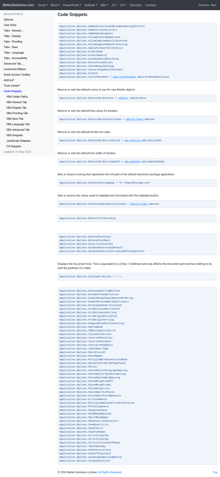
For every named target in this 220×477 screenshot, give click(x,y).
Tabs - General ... (14, 30)
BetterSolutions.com (18, 5)
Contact (150, 5)
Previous (203, 5)
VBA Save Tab (14, 118)
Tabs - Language (14, 52)
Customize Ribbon (15, 69)
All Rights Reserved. (110, 472)
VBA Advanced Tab (18, 129)
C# (122, 5)
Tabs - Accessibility (15, 58)
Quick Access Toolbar (17, 74)
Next (213, 5)
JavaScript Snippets (18, 140)
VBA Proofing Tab (17, 113)
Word (54, 5)
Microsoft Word (13, 14)
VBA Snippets (14, 135)
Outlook (89, 5)
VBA (103, 5)
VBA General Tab (16, 102)
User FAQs (10, 25)
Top (215, 472)
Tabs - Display (12, 36)
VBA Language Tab (18, 124)
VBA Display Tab (16, 107)
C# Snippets (13, 146)
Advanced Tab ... (14, 63)
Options (8, 19)
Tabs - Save (11, 47)
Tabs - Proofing (13, 41)
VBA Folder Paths (17, 96)
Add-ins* (9, 80)
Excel (41, 5)
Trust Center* (12, 85)
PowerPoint (71, 5)
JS (113, 5)
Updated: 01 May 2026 (17, 151)
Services (135, 5)
